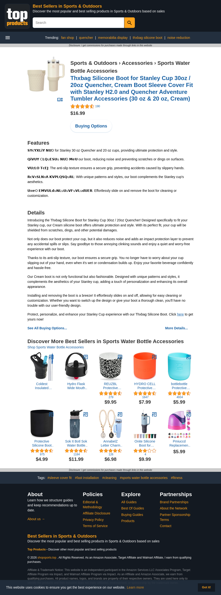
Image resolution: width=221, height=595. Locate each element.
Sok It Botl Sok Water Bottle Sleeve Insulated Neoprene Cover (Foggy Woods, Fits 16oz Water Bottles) (76, 443)
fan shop (67, 38)
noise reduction (178, 38)
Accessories (137, 63)
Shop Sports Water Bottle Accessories (55, 347)
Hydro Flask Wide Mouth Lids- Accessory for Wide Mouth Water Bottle (76, 386)
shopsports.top (46, 557)
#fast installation (87, 478)
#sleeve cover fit (59, 478)
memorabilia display (113, 38)
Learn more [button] (135, 587)
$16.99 (77, 113)
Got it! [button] (206, 587)
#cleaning (109, 478)
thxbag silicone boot (147, 38)
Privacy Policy (93, 520)
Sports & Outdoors (93, 63)
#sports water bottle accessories (144, 478)
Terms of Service (95, 526)
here (180, 314)
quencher (86, 38)
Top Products (37, 549)
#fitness (176, 478)
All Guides (129, 502)
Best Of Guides (132, 508)
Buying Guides (132, 515)
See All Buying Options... (47, 328)
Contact (165, 526)
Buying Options (91, 126)
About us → (36, 519)
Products (127, 521)
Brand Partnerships (174, 502)
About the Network (173, 508)
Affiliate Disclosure (96, 513)
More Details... (176, 328)
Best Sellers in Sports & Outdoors (67, 6)
